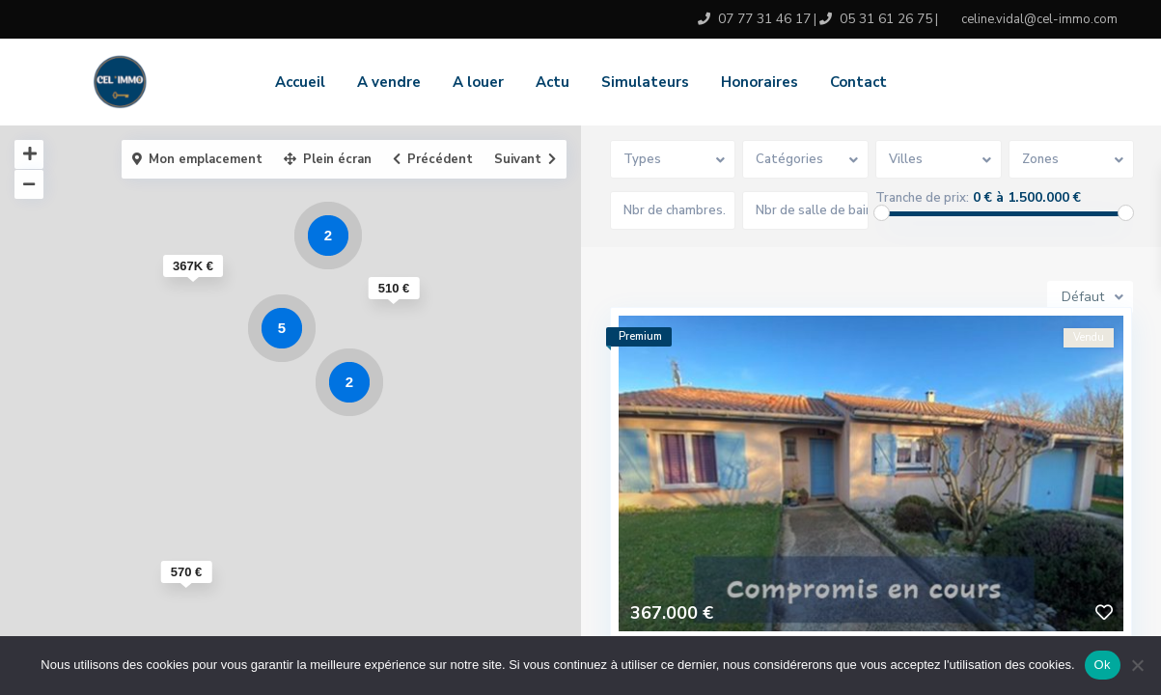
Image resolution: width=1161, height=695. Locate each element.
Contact (858, 82)
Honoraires (759, 82)
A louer (478, 82)
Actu (552, 82)
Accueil (300, 82)
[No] (1137, 665)
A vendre (389, 82)
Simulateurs (645, 82)
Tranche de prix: (922, 198)
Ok (1102, 664)
